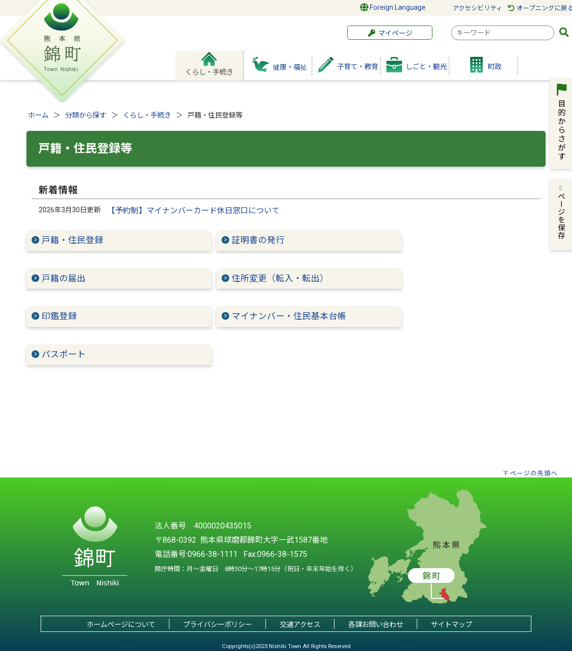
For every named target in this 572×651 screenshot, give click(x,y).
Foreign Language (393, 7)
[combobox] (503, 33)
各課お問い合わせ (375, 625)
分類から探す (85, 115)
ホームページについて (121, 625)
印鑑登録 (59, 316)
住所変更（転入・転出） (280, 278)
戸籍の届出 (64, 278)
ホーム (38, 115)
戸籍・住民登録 (72, 240)
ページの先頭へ (534, 473)
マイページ (389, 33)
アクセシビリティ (477, 8)
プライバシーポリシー (217, 625)
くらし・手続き (147, 115)
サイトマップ (451, 625)
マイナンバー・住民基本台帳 (289, 316)
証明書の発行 (262, 240)
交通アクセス (300, 625)
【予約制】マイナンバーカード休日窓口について (193, 210)
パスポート (64, 354)
